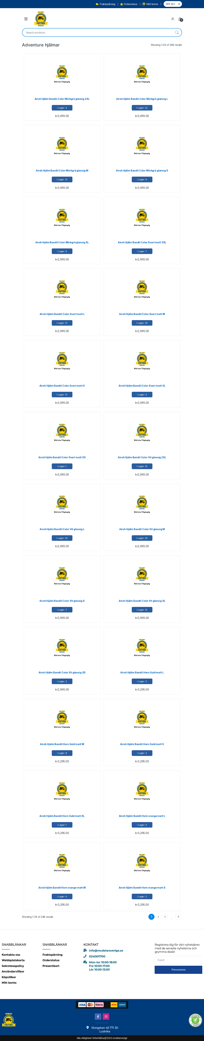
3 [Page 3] (165, 916)
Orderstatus (129, 4)
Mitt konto (150, 4)
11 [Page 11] (178, 916)
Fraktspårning (105, 4)
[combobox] (97, 32)
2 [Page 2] (158, 916)
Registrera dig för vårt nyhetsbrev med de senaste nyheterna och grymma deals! (177, 948)
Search (177, 32)
